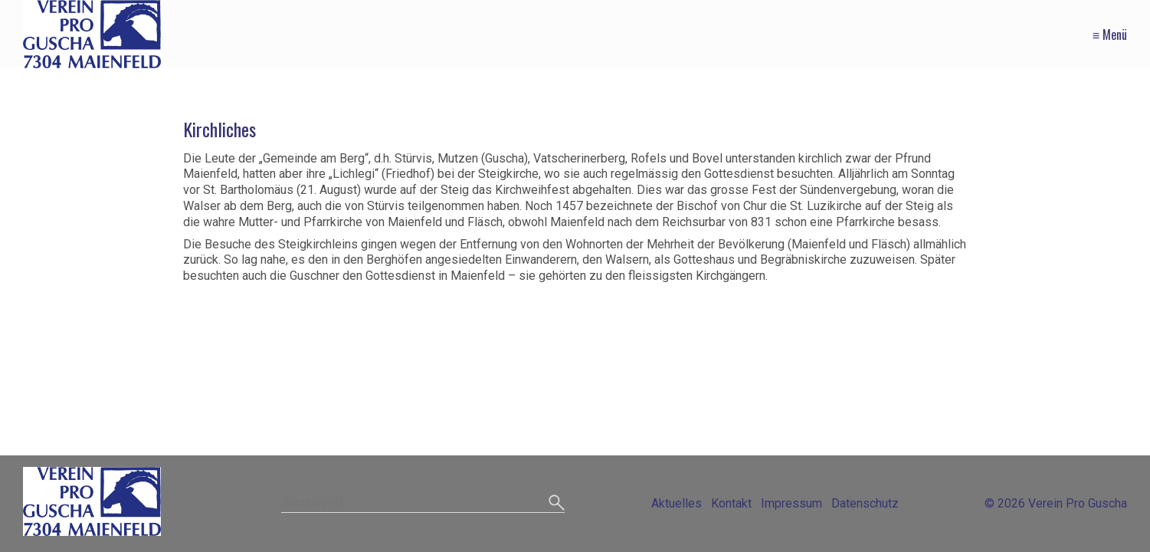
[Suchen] (557, 504)
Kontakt (731, 503)
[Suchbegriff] (423, 504)
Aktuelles (676, 503)
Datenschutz (865, 503)
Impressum (791, 503)
